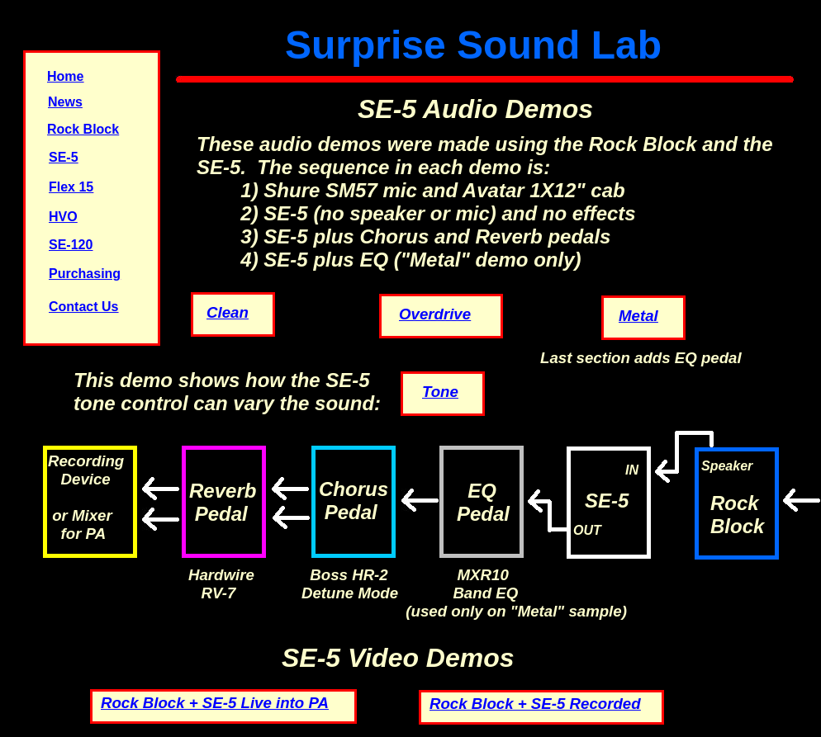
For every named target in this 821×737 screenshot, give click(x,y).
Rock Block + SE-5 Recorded (535, 703)
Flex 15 (71, 187)
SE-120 (71, 245)
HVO (63, 217)
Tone (440, 391)
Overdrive (435, 314)
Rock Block (83, 129)
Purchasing (85, 274)
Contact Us (83, 307)
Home (65, 76)
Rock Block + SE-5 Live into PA (215, 702)
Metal (638, 315)
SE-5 (63, 157)
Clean (227, 312)
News (65, 102)
